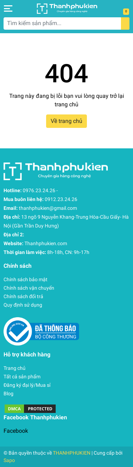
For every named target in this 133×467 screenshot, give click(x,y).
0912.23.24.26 (61, 199)
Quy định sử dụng (23, 305)
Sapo (9, 460)
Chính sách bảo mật (26, 279)
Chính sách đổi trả (23, 296)
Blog (8, 393)
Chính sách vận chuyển (29, 288)
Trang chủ (15, 368)
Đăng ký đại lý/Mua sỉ (27, 385)
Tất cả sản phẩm (22, 376)
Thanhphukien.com (45, 243)
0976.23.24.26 (39, 190)
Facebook (16, 430)
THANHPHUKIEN (71, 453)
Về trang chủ (66, 121)
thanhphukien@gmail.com (48, 208)
